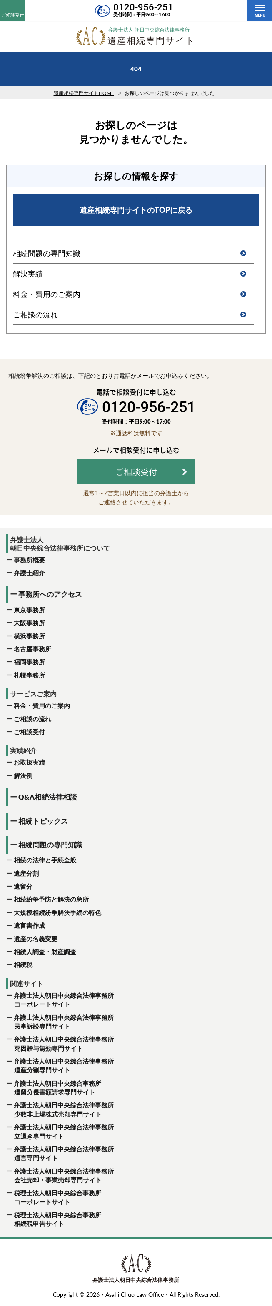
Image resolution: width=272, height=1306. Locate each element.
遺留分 (23, 886)
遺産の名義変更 (35, 938)
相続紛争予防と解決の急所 (51, 899)
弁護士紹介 (29, 572)
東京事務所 (29, 609)
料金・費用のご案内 (42, 705)
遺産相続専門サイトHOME (84, 93)
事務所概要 (29, 559)
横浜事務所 (29, 636)
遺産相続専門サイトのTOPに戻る (136, 209)
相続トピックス (43, 821)
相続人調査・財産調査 (45, 951)
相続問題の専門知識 (50, 844)
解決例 (23, 775)
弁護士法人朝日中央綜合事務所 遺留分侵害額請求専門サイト (53, 1088)
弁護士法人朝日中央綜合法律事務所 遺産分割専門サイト (60, 1066)
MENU (260, 15)
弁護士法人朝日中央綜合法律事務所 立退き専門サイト (60, 1132)
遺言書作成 (29, 925)
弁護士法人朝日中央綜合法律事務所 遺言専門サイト (60, 1154)
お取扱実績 (29, 762)
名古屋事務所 (32, 649)
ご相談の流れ (32, 719)
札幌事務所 (29, 675)
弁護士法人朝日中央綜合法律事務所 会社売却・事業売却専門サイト (60, 1176)
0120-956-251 (143, 7)
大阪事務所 (29, 622)
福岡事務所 (29, 661)
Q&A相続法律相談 (47, 797)
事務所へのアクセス (50, 594)
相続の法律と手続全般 (45, 860)
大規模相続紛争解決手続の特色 (57, 912)
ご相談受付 (29, 731)
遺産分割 (26, 873)
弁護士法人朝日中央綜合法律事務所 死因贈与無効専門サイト (60, 1044)
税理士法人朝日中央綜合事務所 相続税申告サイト (53, 1220)
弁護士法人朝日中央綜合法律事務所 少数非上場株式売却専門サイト (60, 1110)
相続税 (23, 964)
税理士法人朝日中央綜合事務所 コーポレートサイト (53, 1197)
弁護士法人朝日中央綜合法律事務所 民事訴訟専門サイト (60, 1022)
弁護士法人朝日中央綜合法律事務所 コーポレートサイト (60, 1000)
